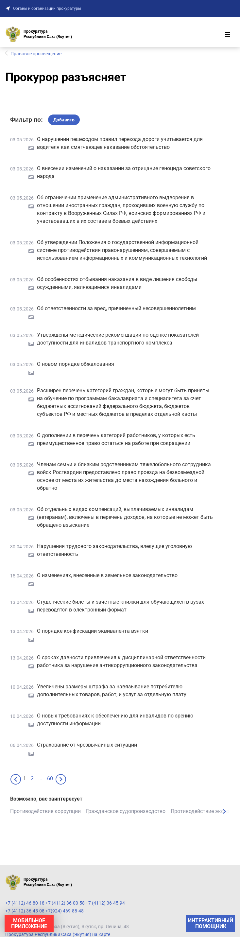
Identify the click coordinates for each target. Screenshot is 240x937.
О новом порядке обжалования (75, 364)
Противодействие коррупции (45, 811)
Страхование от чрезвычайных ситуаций (87, 745)
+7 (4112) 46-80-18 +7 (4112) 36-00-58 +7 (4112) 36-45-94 (65, 903)
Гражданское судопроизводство (125, 811)
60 (50, 778)
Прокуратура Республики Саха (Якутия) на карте (57, 934)
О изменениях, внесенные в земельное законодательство (107, 575)
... (40, 778)
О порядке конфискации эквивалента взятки (92, 631)
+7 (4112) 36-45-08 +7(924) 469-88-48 (44, 910)
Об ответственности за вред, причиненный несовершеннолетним (116, 308)
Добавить (64, 119)
